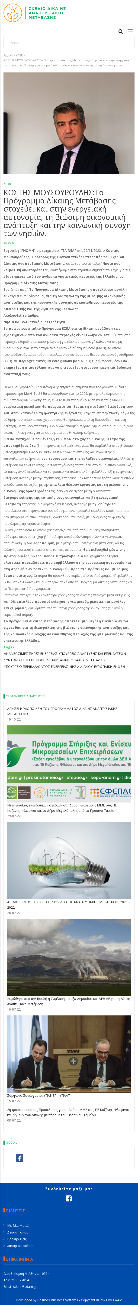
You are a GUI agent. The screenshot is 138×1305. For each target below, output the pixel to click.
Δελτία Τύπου (18, 1232)
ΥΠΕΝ (19, 55)
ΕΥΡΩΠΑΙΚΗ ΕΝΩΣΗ (109, 666)
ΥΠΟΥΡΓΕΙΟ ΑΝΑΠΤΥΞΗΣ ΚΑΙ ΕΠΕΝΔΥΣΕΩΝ (92, 653)
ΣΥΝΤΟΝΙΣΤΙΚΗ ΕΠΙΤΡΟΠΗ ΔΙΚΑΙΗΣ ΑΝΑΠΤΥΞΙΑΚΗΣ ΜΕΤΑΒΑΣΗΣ (55, 660)
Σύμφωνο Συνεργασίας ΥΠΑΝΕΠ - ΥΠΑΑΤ (38, 1095)
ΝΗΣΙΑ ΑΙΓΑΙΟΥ (81, 666)
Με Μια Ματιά (18, 1225)
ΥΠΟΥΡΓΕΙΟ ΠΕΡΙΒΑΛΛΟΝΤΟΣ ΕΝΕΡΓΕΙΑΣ (36, 666)
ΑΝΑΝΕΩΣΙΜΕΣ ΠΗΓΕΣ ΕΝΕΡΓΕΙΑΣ (30, 653)
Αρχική (8, 55)
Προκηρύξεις (16, 1239)
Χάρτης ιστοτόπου (21, 1245)
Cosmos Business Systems (57, 1300)
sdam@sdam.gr (25, 1286)
